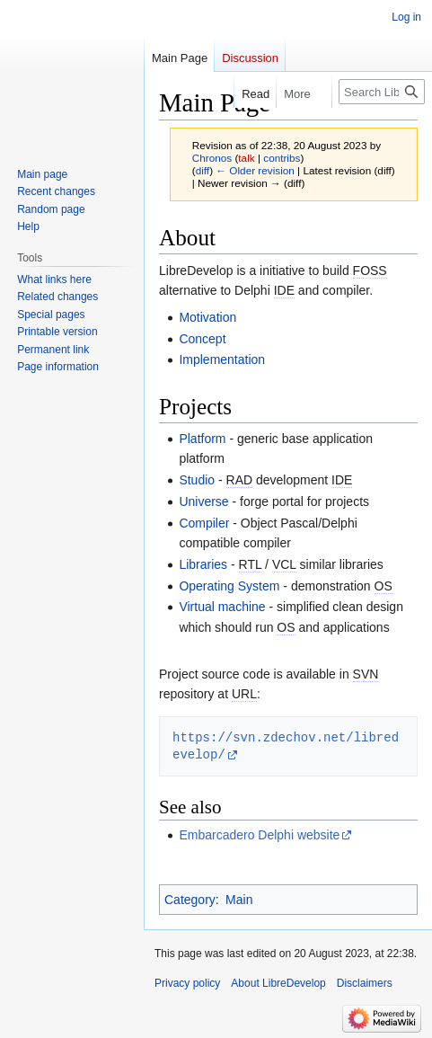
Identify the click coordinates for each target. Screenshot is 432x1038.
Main (238, 899)
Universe (203, 501)
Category (190, 899)
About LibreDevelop (278, 983)
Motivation (207, 317)
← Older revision (255, 170)
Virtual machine (222, 606)
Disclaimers (364, 983)
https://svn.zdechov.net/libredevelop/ (285, 745)
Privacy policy (187, 983)
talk (246, 158)
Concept (202, 339)
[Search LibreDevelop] (382, 91)
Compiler (204, 523)
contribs (281, 158)
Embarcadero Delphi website (259, 835)
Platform (202, 438)
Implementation (222, 359)
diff (202, 170)
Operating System (229, 586)
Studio (197, 480)
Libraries (203, 564)
